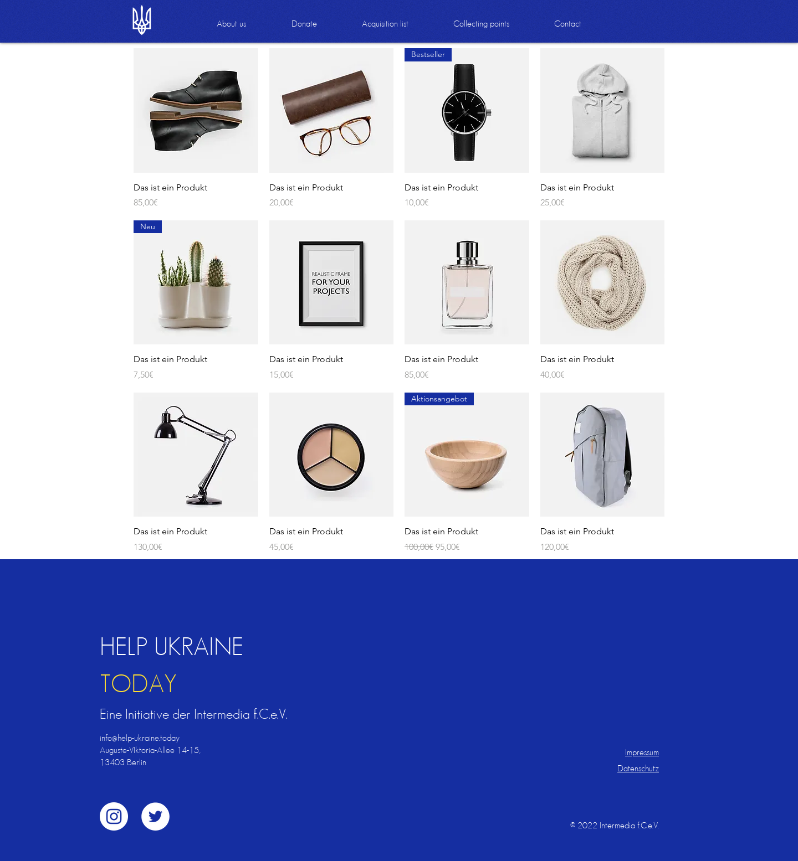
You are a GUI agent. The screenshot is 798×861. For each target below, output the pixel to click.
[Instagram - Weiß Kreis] (114, 816)
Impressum (642, 752)
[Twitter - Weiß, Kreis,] (155, 816)
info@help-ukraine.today (140, 738)
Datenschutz (638, 768)
